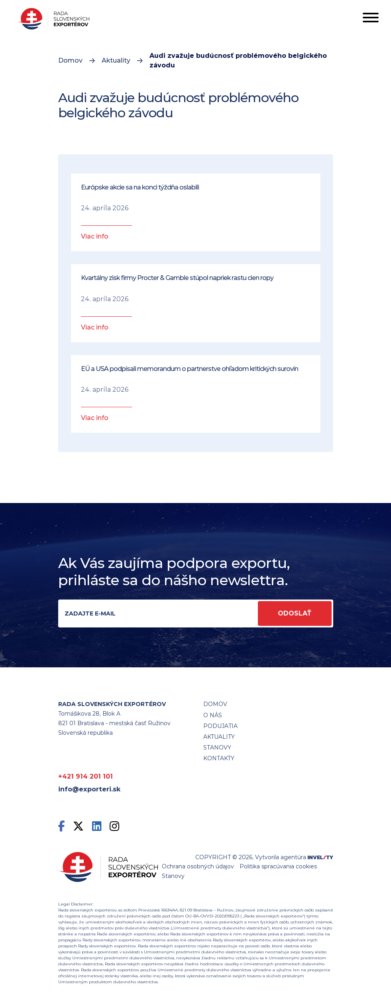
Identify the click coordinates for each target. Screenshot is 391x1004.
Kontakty (218, 758)
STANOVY (217, 747)
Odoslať (295, 613)
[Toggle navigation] (371, 19)
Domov (70, 60)
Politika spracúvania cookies (278, 866)
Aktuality (116, 60)
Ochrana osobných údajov (198, 866)
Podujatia (220, 726)
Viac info (94, 236)
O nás (212, 715)
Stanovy (173, 876)
